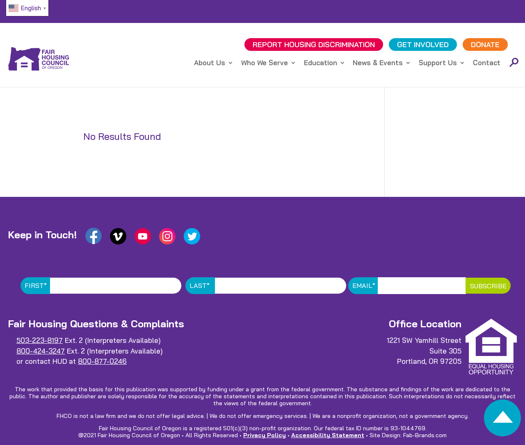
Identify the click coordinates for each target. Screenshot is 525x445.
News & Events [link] (378, 63)
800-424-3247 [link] (40, 351)
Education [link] (320, 63)
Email (363, 285)
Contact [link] (486, 63)
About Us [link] (209, 63)
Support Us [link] (438, 63)
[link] (502, 420)
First (36, 285)
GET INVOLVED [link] (423, 44)
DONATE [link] (485, 44)
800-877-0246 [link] (102, 361)
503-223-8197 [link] (39, 340)
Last (199, 285)
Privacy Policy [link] (264, 435)
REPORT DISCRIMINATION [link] (314, 44)
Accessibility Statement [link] (327, 435)
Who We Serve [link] (264, 63)
